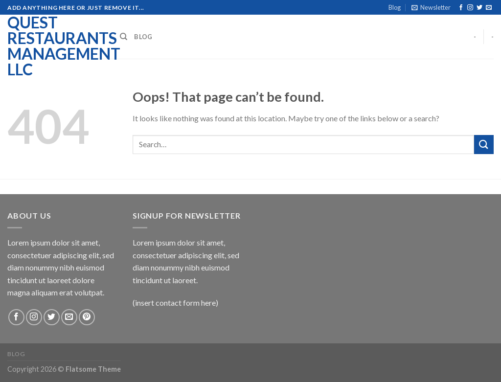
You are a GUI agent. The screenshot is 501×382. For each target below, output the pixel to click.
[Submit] (484, 144)
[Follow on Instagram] (470, 7)
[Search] (123, 36)
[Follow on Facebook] (461, 7)
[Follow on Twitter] (479, 7)
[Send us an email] (489, 7)
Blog (394, 7)
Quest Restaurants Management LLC (56, 46)
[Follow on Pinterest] (87, 317)
